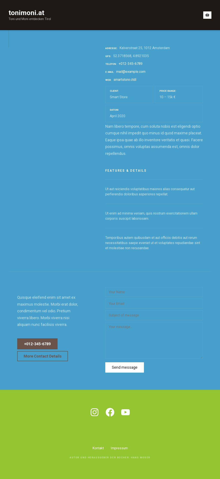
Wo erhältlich (152, 15)
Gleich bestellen (182, 15)
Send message (125, 367)
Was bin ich (124, 15)
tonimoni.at (26, 13)
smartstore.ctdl (124, 80)
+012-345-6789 (130, 64)
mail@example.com (130, 72)
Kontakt (98, 448)
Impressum (119, 448)
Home (73, 15)
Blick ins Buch (97, 15)
